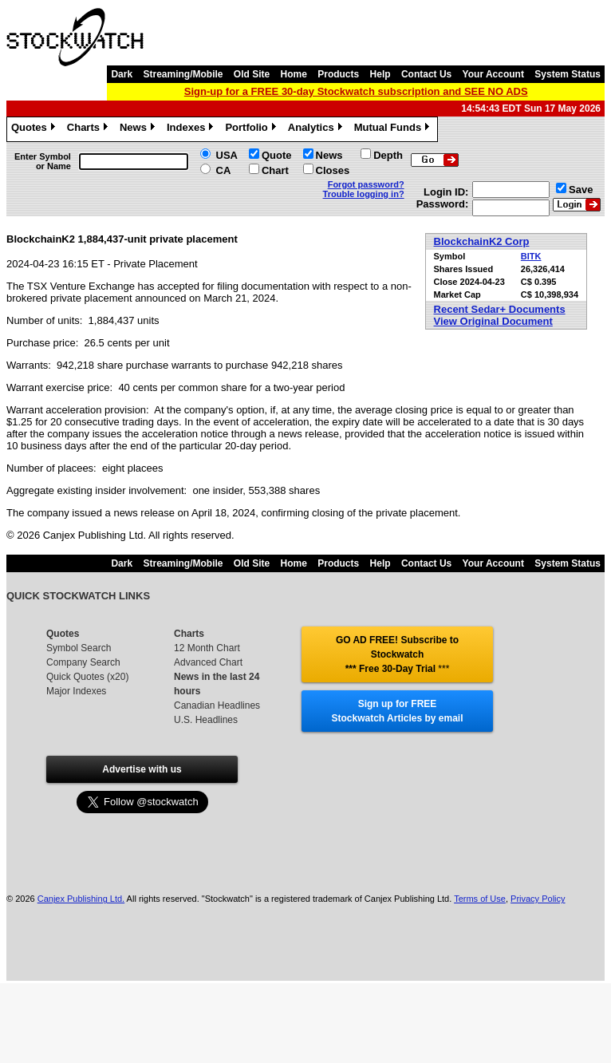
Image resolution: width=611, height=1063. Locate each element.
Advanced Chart (208, 662)
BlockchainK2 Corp (482, 241)
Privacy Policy (537, 898)
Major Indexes (76, 691)
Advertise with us (141, 769)
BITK (531, 256)
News (139, 129)
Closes (333, 170)
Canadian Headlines (217, 705)
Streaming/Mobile (183, 74)
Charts (89, 129)
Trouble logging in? (363, 194)
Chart (275, 170)
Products (338, 74)
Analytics (317, 129)
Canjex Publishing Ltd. (80, 898)
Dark (121, 74)
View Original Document (493, 321)
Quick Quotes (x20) (87, 676)
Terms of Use (480, 898)
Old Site (252, 74)
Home (294, 74)
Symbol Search (78, 648)
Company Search (83, 662)
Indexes (192, 129)
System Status (567, 74)
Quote (277, 155)
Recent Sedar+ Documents (500, 309)
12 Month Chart (207, 648)
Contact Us (426, 74)
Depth (388, 155)
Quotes (35, 129)
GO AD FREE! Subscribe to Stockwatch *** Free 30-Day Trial (397, 654)
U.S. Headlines (206, 719)
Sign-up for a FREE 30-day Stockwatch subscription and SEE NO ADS (356, 91)
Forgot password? (366, 184)
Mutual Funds (394, 129)
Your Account (493, 74)
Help (380, 74)
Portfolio (252, 129)
